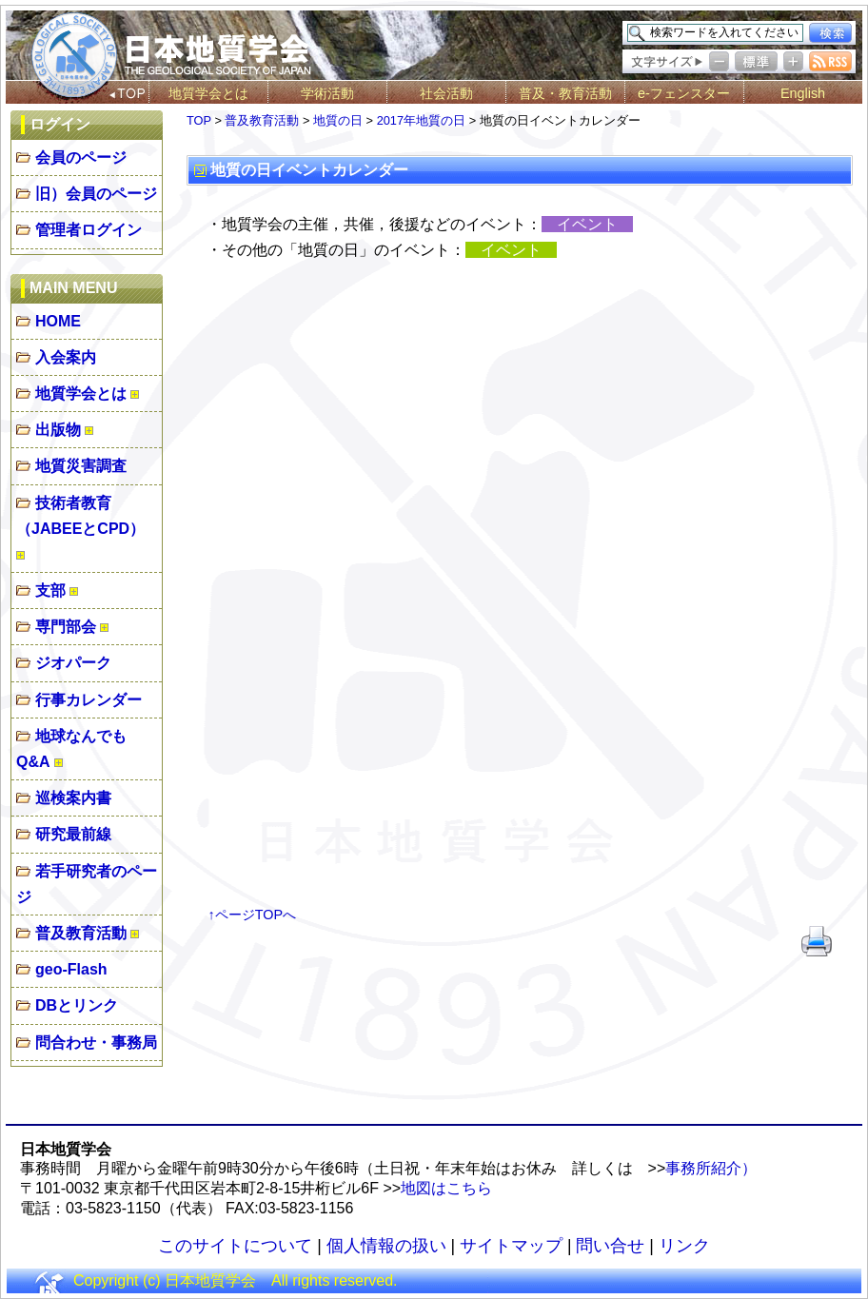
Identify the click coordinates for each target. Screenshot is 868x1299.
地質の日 (338, 120)
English (802, 93)
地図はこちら (446, 1188)
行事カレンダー (88, 700)
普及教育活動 (81, 933)
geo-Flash (71, 969)
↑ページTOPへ (252, 914)
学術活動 (327, 93)
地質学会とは (208, 93)
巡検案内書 (73, 798)
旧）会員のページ (96, 194)
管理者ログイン (88, 230)
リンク (684, 1245)
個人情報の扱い (386, 1245)
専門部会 (65, 627)
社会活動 (446, 93)
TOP (199, 120)
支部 (50, 590)
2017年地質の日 (421, 120)
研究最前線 (73, 834)
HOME (58, 321)
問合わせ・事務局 (96, 1042)
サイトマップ (511, 1245)
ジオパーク (73, 663)
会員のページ (81, 157)
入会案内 (65, 357)
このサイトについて (235, 1245)
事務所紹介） (711, 1168)
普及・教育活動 (565, 93)
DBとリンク (76, 1005)
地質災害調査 (81, 466)
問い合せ (610, 1245)
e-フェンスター (684, 93)
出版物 (58, 430)
